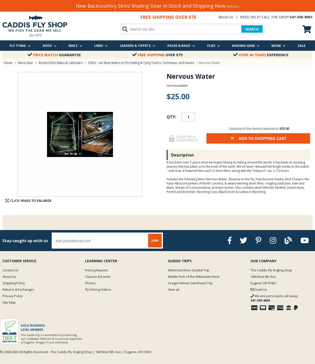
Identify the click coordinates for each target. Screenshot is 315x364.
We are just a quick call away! (274, 298)
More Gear (25, 63)
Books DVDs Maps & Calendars (61, 63)
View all (173, 289)
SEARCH (252, 29)
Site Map (9, 302)
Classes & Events (98, 276)
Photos (90, 283)
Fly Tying (20, 45)
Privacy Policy (12, 296)
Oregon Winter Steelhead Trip (190, 283)
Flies (213, 45)
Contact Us (10, 270)
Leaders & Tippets (138, 45)
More (278, 45)
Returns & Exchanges (18, 289)
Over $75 (157, 54)
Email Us (258, 289)
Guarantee (54, 54)
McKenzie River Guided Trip (188, 270)
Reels (75, 45)
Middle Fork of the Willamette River (194, 276)
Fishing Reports (96, 270)
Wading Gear (246, 45)
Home (8, 63)
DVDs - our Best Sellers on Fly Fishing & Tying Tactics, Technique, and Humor (141, 63)
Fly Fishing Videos (98, 289)
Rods (50, 45)
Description (182, 155)
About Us (225, 17)
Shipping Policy (13, 283)
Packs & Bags (181, 45)
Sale (301, 45)
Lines (101, 45)
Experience (261, 54)
